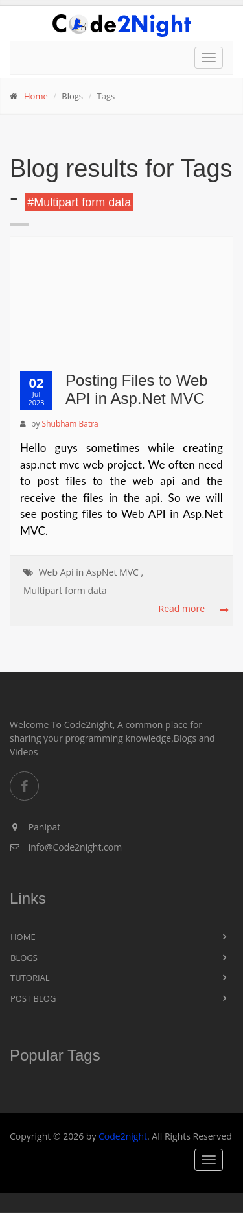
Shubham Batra (70, 423)
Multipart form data (65, 590)
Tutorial (30, 977)
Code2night (122, 1136)
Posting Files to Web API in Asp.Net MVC (136, 389)
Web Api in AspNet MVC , (91, 572)
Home (36, 96)
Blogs (24, 957)
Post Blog (33, 998)
